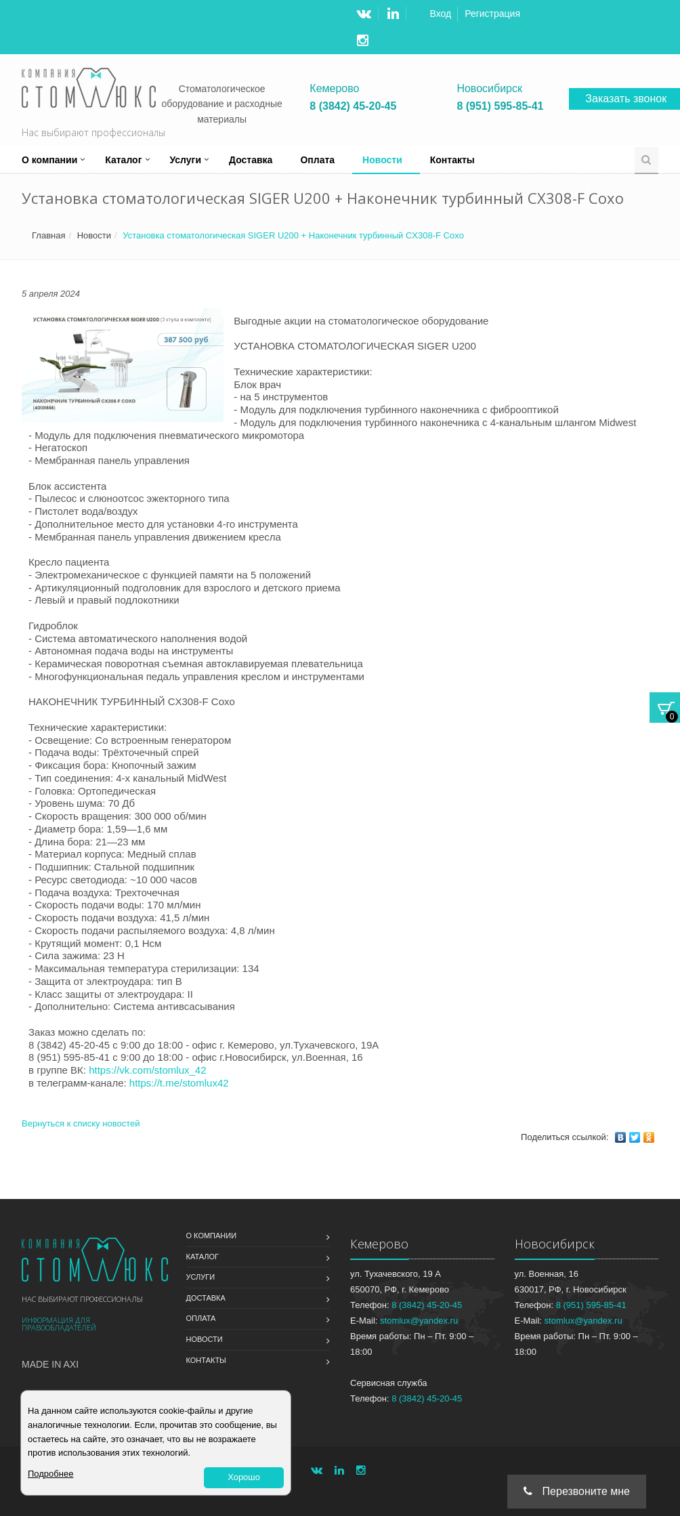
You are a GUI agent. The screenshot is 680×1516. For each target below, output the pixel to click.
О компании (49, 159)
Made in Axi (50, 1364)
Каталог (123, 159)
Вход (441, 13)
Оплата (317, 159)
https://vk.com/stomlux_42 (147, 1070)
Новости (382, 159)
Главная (48, 235)
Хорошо (244, 1477)
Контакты (452, 159)
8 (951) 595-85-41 (499, 106)
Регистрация (492, 13)
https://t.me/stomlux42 (179, 1083)
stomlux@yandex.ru (419, 1320)
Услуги (186, 159)
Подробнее (50, 1474)
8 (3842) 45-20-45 (353, 106)
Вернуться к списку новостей (81, 1123)
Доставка (250, 159)
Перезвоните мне (577, 1491)
